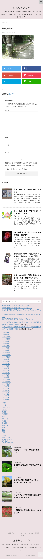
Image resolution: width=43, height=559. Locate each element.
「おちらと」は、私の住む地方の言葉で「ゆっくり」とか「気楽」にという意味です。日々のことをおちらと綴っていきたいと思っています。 (21, 547)
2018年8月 (6, 361)
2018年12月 (6, 352)
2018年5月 (6, 368)
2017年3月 (6, 400)
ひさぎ (11, 94)
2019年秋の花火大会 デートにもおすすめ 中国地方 (27, 234)
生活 (3, 430)
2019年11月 (6, 337)
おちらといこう (21, 7)
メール (7, 145)
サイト (7, 153)
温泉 (3, 428)
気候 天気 (6, 425)
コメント (8, 110)
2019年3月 (6, 348)
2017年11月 (6, 382)
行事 (3, 432)
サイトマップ (22, 533)
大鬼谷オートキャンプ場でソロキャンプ (17, 305)
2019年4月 (6, 346)
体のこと (5, 412)
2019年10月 (6, 339)
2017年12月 (6, 379)
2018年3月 (6, 373)
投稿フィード (7, 438)
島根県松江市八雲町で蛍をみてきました (17, 308)
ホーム (31, 533)
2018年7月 (6, 364)
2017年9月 (6, 386)
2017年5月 (6, 395)
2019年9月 (6, 341)
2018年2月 (6, 375)
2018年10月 (6, 357)
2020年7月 (6, 332)
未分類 (4, 423)
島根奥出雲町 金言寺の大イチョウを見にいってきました (27, 481)
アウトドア (6, 407)
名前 (7, 137)
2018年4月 (6, 370)
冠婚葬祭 (5, 414)
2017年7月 (6, 391)
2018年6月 (6, 366)
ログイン (5, 435)
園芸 (3, 416)
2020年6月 (6, 335)
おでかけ (5, 403)
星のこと (5, 419)
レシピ (4, 410)
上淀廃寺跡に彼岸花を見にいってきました (18, 319)
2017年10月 (6, 384)
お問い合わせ (12, 533)
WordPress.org (7, 442)
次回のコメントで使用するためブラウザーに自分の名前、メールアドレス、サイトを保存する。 (21, 164)
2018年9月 (6, 359)
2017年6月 (6, 393)
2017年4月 (6, 397)
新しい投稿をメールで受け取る (17, 169)
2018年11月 (6, 355)
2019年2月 (6, 350)
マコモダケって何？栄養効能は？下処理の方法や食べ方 (27, 496)
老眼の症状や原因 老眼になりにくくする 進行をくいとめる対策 (27, 255)
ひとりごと (6, 405)
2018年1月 (6, 377)
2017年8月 (6, 388)
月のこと (5, 421)
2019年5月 (6, 343)
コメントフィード (8, 440)
